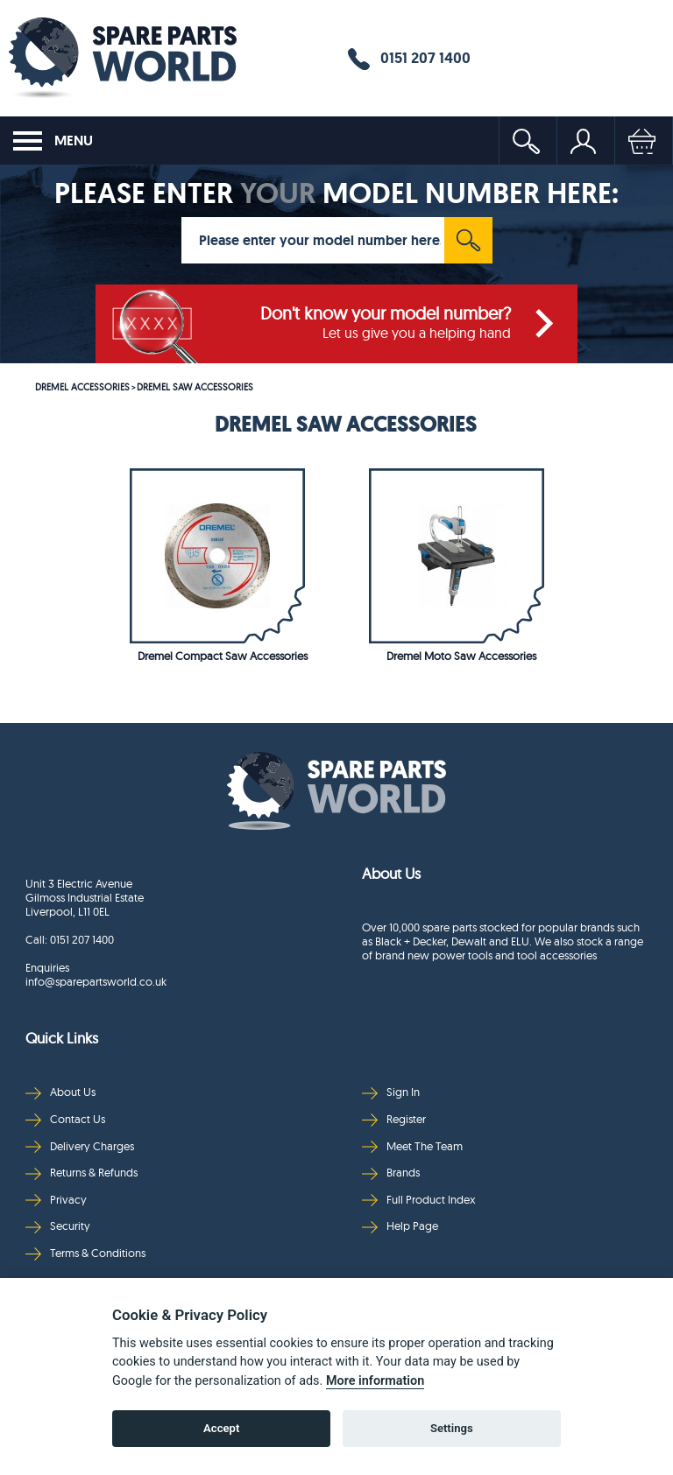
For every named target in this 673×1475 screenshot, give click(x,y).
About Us (60, 1092)
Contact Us (65, 1119)
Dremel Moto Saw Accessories (461, 656)
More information (375, 1380)
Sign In (391, 1092)
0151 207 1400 (409, 58)
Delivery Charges (79, 1146)
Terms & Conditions (85, 1253)
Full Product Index (419, 1199)
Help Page (400, 1226)
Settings (451, 1428)
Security (57, 1226)
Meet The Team (412, 1146)
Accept (221, 1428)
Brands (391, 1172)
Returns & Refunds (81, 1172)
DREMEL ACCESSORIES (82, 387)
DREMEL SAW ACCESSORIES (195, 387)
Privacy (56, 1199)
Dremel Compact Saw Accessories (223, 656)
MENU (53, 141)
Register (394, 1119)
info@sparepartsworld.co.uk (95, 981)
